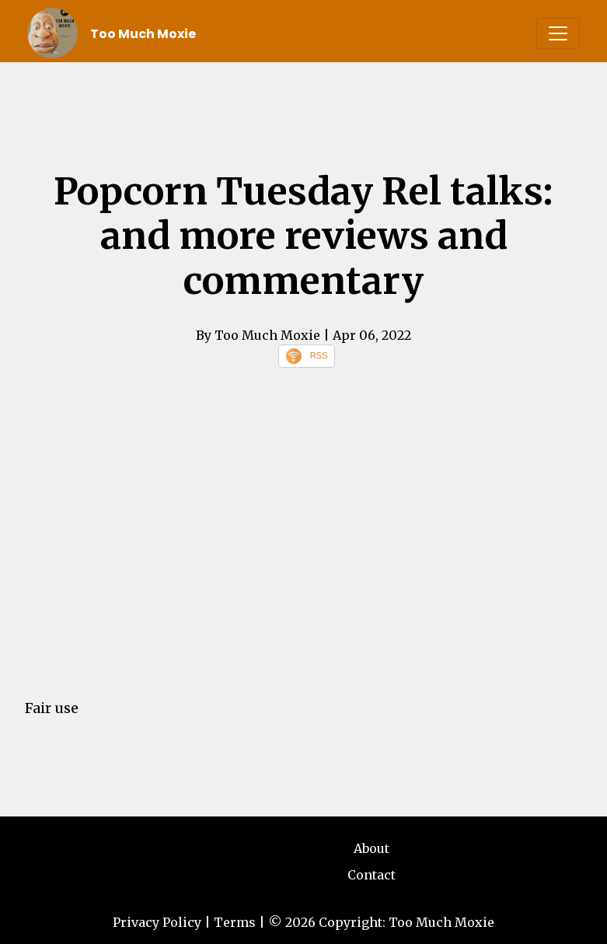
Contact (371, 875)
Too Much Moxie (143, 34)
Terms (235, 922)
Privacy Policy (157, 922)
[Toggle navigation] (558, 33)
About (371, 848)
